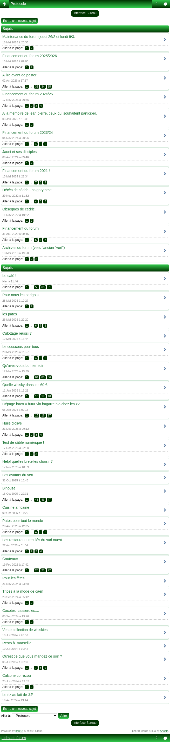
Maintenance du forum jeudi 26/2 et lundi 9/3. (38, 37)
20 (36, 570)
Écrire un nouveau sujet (19, 21)
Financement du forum (20, 228)
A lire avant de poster (19, 75)
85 (42, 377)
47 (49, 499)
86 (49, 377)
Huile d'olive (12, 423)
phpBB (19, 731)
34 (42, 86)
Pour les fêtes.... (15, 578)
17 (42, 396)
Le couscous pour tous (20, 346)
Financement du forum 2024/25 (27, 94)
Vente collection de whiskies (24, 630)
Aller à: (6, 716)
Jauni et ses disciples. (20, 152)
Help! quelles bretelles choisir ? (27, 461)
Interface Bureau (85, 13)
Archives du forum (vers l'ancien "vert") (33, 248)
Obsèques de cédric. (19, 209)
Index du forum (14, 738)
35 (49, 86)
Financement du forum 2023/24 (27, 132)
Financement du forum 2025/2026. (30, 56)
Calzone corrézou (16, 675)
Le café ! (9, 276)
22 (49, 570)
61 (49, 287)
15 (36, 415)
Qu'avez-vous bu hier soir (22, 365)
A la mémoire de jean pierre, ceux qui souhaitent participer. (49, 113)
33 (36, 86)
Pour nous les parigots (20, 295)
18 (49, 396)
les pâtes (9, 314)
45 (36, 499)
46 (42, 499)
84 (36, 377)
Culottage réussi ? (17, 333)
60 (42, 287)
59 (36, 287)
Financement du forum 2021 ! (26, 171)
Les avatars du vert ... (19, 475)
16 (36, 396)
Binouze (9, 488)
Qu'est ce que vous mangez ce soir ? (32, 656)
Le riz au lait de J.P (17, 695)
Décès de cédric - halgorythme (27, 190)
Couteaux (10, 559)
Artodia (164, 731)
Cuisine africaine (15, 507)
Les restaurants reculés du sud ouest (32, 540)
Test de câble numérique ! (23, 442)
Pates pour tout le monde (22, 521)
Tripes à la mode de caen (22, 591)
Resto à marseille (16, 643)
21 (42, 570)
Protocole (18, 4)
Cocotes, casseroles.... (20, 610)
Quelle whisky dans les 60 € (24, 385)
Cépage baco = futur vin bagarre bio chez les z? (41, 404)
